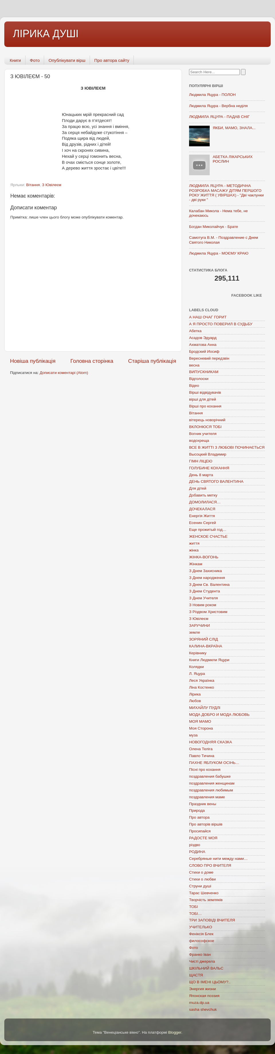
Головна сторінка (91, 361)
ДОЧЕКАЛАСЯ (202, 509)
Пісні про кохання (204, 769)
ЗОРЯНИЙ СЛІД (203, 639)
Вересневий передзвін (209, 358)
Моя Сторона (201, 728)
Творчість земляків (206, 900)
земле (194, 632)
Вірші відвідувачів (205, 392)
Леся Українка (201, 680)
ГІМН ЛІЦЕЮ (200, 461)
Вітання (33, 185)
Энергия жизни (202, 989)
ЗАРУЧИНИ (199, 625)
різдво (194, 845)
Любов (195, 701)
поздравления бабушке (210, 776)
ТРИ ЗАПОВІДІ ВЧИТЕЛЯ (212, 920)
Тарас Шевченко (204, 893)
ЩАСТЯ (196, 975)
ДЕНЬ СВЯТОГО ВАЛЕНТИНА (216, 481)
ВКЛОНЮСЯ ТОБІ (205, 427)
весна (194, 365)
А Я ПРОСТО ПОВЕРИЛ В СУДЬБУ (220, 324)
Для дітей (197, 488)
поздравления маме (207, 797)
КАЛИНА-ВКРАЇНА (205, 646)
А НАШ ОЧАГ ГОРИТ (208, 317)
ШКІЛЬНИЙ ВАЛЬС (206, 968)
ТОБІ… (195, 913)
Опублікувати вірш (66, 60)
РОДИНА (197, 852)
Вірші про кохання (205, 406)
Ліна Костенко (201, 687)
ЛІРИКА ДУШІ (45, 34)
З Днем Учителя (203, 598)
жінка (194, 550)
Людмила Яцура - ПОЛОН (212, 94)
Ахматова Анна (203, 344)
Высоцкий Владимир (207, 454)
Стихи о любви (202, 879)
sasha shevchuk (203, 1009)
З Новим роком (202, 605)
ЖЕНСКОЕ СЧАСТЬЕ (208, 536)
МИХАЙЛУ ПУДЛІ (204, 708)
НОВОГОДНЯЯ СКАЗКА (210, 742)
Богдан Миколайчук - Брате (213, 226)
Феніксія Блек (201, 934)
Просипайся (200, 831)
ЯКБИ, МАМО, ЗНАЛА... (234, 128)
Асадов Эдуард (203, 338)
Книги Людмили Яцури (209, 660)
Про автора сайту (111, 60)
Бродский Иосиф (204, 351)
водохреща (199, 440)
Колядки (196, 667)
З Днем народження (207, 578)
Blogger (174, 1032)
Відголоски (198, 379)
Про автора (199, 817)
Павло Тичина (201, 756)
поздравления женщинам (212, 783)
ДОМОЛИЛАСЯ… (205, 502)
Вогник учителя (203, 434)
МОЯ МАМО (200, 721)
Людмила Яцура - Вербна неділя (218, 106)
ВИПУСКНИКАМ (203, 372)
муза (193, 735)
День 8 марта (201, 475)
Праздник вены (202, 804)
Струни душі (200, 886)
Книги (15, 60)
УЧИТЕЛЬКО (200, 927)
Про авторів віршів (206, 824)
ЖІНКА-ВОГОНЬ (203, 557)
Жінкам (195, 564)
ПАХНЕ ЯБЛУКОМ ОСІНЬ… (214, 763)
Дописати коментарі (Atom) (64, 373)
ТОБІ (193, 907)
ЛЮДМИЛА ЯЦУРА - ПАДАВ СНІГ (219, 117)
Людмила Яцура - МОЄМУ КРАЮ (218, 253)
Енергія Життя (202, 516)
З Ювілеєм (51, 185)
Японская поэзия (204, 996)
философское (201, 941)
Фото (35, 60)
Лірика (195, 694)
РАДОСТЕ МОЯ (203, 838)
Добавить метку (203, 495)
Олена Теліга (201, 749)
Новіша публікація (33, 361)
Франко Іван (200, 954)
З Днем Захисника (205, 571)
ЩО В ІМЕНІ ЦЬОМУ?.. (210, 982)
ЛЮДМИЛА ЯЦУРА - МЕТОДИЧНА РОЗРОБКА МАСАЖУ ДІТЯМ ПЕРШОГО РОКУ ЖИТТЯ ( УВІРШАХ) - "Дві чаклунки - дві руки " (226, 193)
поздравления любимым (211, 790)
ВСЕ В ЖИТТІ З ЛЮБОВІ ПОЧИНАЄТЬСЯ (226, 447)
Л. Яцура (197, 673)
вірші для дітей (202, 399)
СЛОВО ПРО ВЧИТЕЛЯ (210, 865)
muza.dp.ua (199, 1002)
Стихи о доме (201, 872)
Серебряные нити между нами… (218, 858)
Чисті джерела (202, 961)
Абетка (195, 331)
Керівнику (198, 653)
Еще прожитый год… (207, 529)
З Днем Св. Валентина (209, 584)
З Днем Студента (204, 591)
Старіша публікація (152, 361)
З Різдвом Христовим (208, 612)
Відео (194, 385)
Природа (197, 810)
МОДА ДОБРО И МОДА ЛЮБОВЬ (219, 714)
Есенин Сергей (202, 523)
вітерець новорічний (207, 420)
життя (194, 543)
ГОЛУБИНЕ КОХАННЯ (209, 468)
